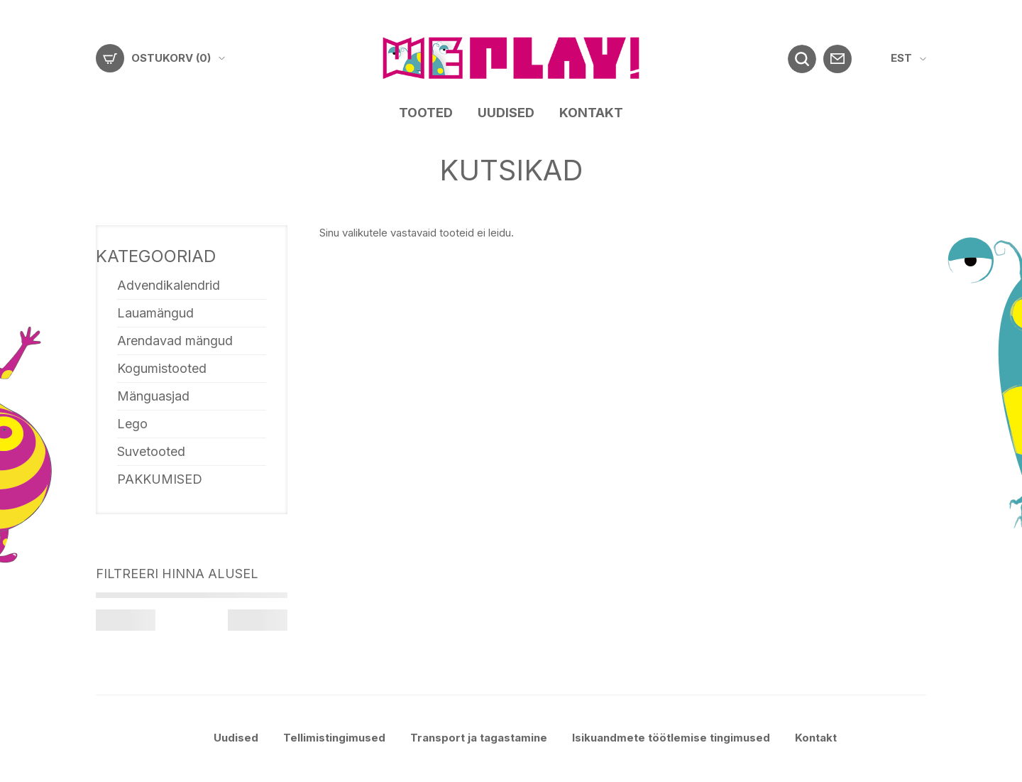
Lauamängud (155, 312)
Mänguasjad (153, 396)
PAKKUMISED (159, 479)
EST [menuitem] (901, 58)
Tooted (426, 112)
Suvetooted (151, 451)
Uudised (506, 112)
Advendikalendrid (168, 285)
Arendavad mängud (175, 340)
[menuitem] (908, 58)
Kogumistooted (162, 368)
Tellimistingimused (334, 737)
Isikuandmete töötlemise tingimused (671, 737)
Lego (132, 423)
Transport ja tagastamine (478, 737)
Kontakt (591, 112)
